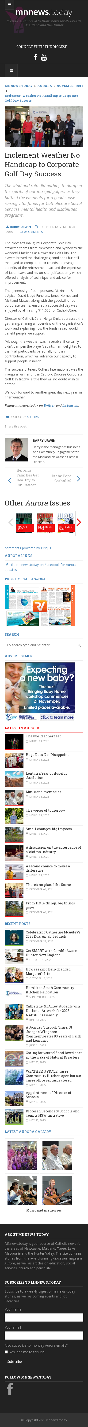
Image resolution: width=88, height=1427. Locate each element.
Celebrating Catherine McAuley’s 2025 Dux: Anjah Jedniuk (53, 934)
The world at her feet (43, 736)
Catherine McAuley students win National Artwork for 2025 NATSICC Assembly (53, 1010)
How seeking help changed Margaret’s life (48, 971)
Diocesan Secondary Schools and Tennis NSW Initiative (53, 1113)
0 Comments (33, 232)
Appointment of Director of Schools (48, 1094)
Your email (13, 1327)
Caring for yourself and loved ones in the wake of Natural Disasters (54, 1055)
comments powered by (28, 548)
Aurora (33, 417)
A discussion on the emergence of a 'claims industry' (53, 849)
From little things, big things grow (50, 905)
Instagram (70, 405)
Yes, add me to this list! (27, 1352)
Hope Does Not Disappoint (47, 754)
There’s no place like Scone (48, 884)
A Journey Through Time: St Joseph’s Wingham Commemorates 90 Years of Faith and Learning (53, 1034)
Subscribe (14, 1361)
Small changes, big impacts (49, 829)
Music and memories (43, 792)
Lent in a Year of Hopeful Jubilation (46, 775)
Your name (13, 1309)
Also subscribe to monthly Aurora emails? (36, 1345)
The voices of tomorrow (45, 810)
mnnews (44, 11)
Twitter (49, 405)
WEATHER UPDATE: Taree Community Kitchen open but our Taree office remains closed (53, 1075)
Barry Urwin (44, 440)
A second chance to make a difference (48, 868)
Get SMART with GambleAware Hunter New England (51, 952)
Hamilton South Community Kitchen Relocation (50, 989)
